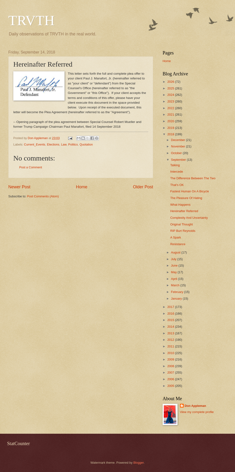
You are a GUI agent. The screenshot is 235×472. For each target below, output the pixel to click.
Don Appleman (195, 406)
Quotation (86, 144)
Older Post (143, 187)
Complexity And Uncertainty (189, 217)
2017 (171, 307)
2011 (171, 346)
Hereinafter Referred (184, 211)
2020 (171, 121)
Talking (175, 165)
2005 (171, 386)
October (177, 153)
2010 (171, 353)
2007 (171, 372)
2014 (171, 326)
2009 (171, 359)
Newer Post (19, 187)
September (179, 159)
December (178, 140)
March (175, 285)
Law (63, 144)
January (177, 298)
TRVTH (31, 20)
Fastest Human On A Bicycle (189, 191)
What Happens (180, 204)
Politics (73, 144)
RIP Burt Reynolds (182, 231)
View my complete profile (197, 412)
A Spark (175, 237)
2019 (171, 128)
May (174, 272)
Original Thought (181, 224)
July (174, 259)
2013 (171, 333)
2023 (171, 101)
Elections (53, 144)
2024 (171, 95)
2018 (171, 134)
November (178, 146)
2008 (171, 366)
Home (81, 187)
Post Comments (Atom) (43, 196)
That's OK (177, 185)
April (174, 279)
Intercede (176, 171)
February (177, 292)
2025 (171, 88)
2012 (171, 339)
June (175, 265)
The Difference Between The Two (192, 178)
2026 (171, 81)
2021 (171, 114)
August (176, 252)
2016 (171, 313)
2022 (171, 108)
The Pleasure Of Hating (186, 198)
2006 (171, 379)
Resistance (177, 244)
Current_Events (34, 144)
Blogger (138, 462)
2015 (171, 320)
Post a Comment (30, 167)
